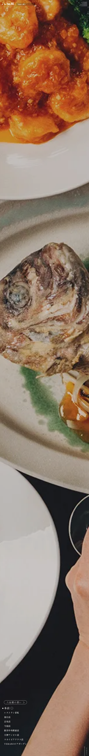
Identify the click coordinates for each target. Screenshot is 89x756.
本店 (8, 708)
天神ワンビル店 (13, 734)
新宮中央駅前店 (13, 730)
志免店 (8, 721)
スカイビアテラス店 (15, 739)
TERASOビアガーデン (16, 743)
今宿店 (8, 725)
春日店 (8, 717)
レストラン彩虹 (13, 712)
